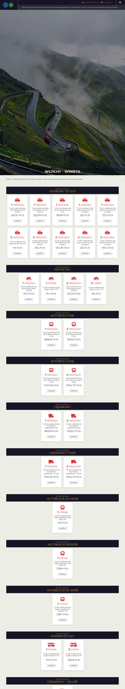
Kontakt (41, 7)
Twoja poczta (49, 7)
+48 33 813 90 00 (92, 2)
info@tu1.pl (108, 2)
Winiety (56, 7)
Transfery (91, 7)
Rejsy (96, 7)
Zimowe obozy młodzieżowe (48, 12)
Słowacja (62, 7)
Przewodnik (69, 7)
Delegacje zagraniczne (80, 7)
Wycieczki (101, 7)
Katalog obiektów (63, 12)
